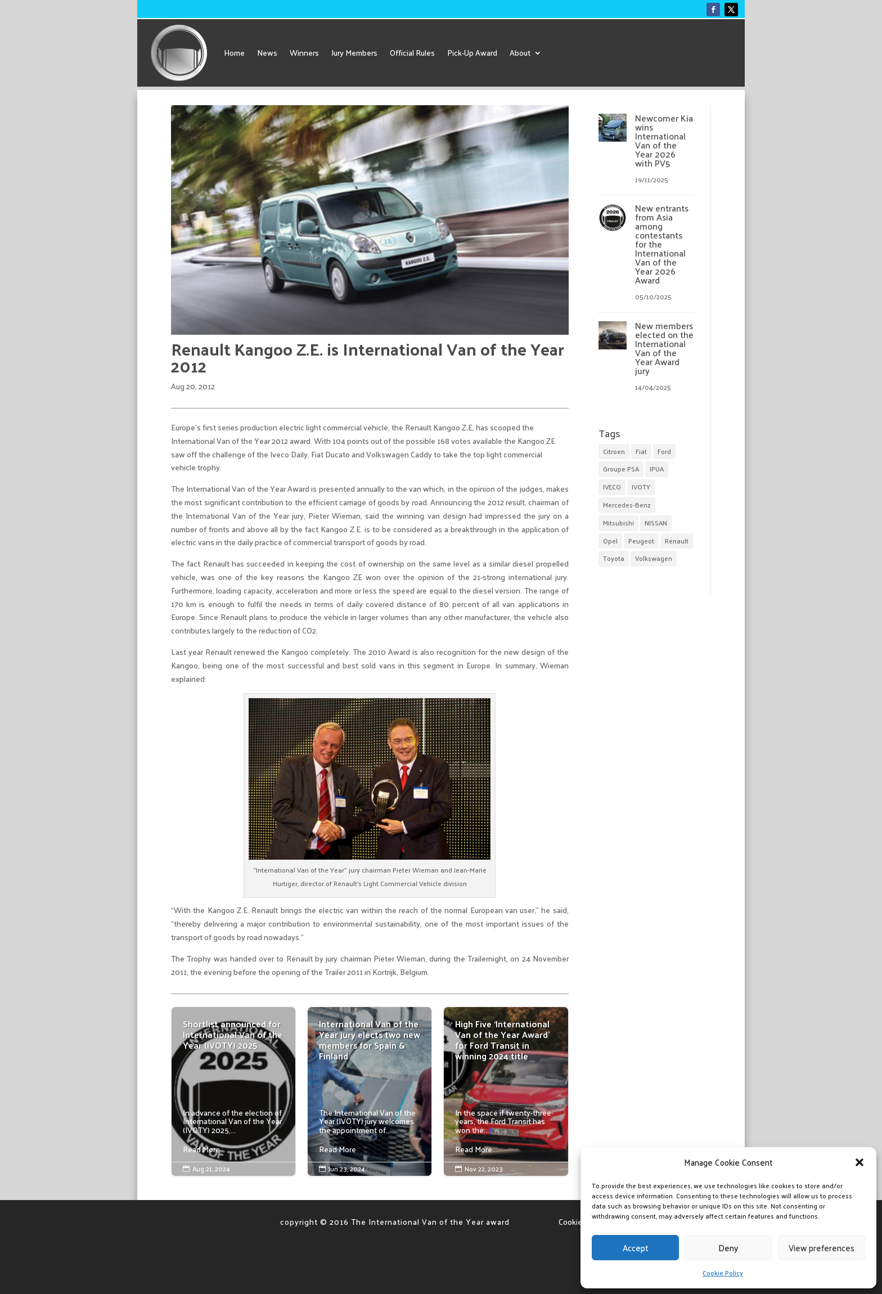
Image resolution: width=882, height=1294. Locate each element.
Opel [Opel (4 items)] (610, 540)
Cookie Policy (723, 1272)
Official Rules (412, 53)
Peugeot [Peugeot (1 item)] (641, 540)
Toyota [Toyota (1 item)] (613, 558)
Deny (728, 1247)
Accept (636, 1247)
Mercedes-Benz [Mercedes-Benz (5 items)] (627, 504)
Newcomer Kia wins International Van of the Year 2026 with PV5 (664, 140)
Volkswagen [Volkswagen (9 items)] (653, 558)
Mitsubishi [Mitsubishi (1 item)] (618, 522)
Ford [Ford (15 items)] (664, 451)
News (267, 53)
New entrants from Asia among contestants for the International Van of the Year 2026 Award (661, 244)
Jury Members (354, 53)
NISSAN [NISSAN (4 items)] (656, 522)
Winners (304, 53)
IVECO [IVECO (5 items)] (612, 486)
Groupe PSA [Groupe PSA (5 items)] (621, 468)
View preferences (821, 1247)
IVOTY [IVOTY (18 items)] (641, 486)
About (520, 53)
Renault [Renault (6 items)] (676, 540)
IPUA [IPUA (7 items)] (657, 468)
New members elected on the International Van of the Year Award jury (664, 348)
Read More (201, 1149)
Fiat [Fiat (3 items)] (641, 451)
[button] (859, 1162)
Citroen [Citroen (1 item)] (614, 451)
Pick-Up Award (472, 53)
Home (234, 53)
